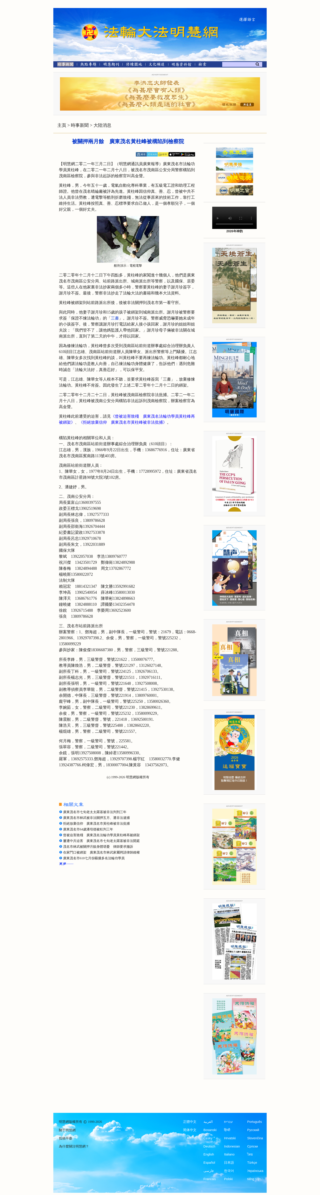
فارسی (209, 1171)
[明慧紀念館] (182, 65)
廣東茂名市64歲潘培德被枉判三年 (88, 829)
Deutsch (209, 1146)
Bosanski (210, 1130)
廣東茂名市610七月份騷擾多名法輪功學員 (94, 858)
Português (254, 1122)
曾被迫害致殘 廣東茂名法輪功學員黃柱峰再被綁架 (101, 835)
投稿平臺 (65, 1138)
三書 (115, 318)
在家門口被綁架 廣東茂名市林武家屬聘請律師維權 (101, 852)
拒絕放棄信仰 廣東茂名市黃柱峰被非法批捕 (96, 823)
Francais (210, 1179)
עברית (228, 1122)
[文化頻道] (157, 65)
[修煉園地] (134, 65)
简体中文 (189, 1130)
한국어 (229, 1171)
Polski (228, 1179)
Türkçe (252, 1162)
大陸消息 (102, 125)
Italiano (229, 1154)
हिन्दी (227, 1130)
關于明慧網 (67, 1130)
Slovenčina (255, 1138)
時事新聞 (80, 125)
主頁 (61, 125)
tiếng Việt (253, 1179)
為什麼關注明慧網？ (74, 1146)
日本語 (229, 1162)
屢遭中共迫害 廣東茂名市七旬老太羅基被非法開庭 (101, 841)
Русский (253, 1130)
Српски (252, 1146)
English (209, 1154)
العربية (208, 1122)
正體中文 (189, 1122)
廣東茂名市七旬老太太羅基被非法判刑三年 (94, 812)
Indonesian (232, 1146)
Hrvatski (230, 1138)
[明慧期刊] (111, 65)
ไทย (250, 1154)
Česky (208, 1138)
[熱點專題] (88, 65)
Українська (255, 1171)
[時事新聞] (64, 65)
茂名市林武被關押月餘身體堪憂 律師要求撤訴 (98, 846)
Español (209, 1162)
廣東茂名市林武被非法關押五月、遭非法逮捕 (96, 818)
